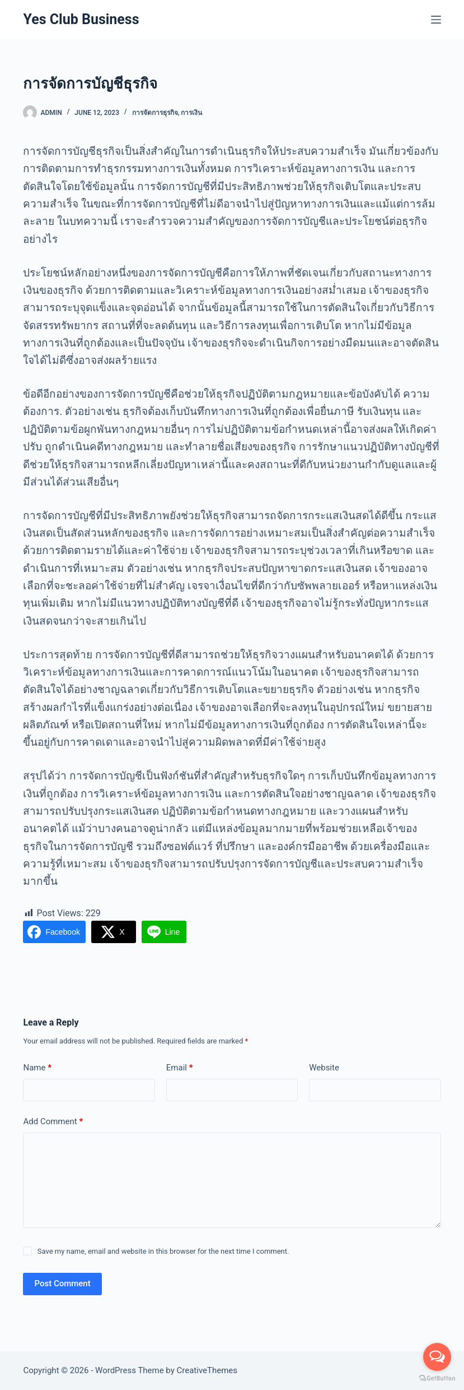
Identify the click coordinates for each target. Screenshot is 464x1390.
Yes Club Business (81, 19)
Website (324, 1068)
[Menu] (436, 20)
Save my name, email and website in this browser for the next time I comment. (163, 1251)
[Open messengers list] (437, 1357)
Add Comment (53, 1122)
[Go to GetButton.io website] (437, 1378)
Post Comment (62, 1283)
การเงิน (191, 113)
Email (179, 1068)
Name (37, 1068)
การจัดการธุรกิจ (155, 113)
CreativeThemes (207, 1370)
